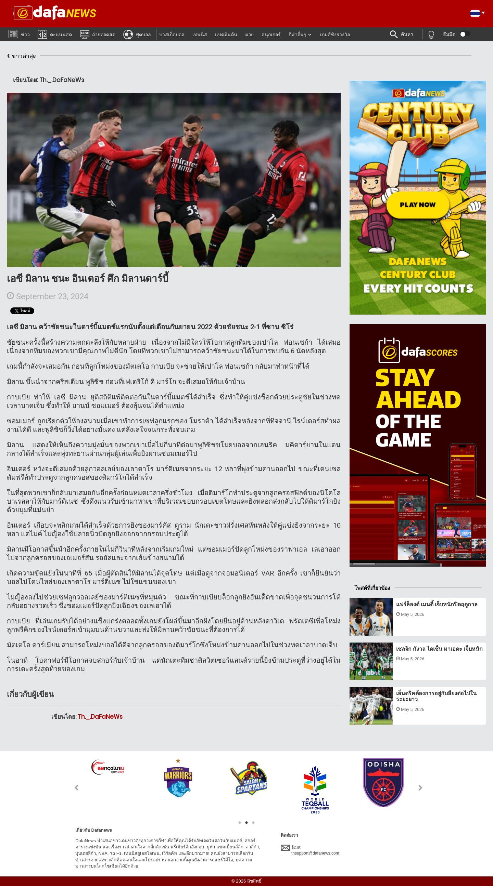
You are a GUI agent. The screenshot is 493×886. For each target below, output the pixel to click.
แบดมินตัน (226, 34)
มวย (249, 34)
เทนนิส (199, 34)
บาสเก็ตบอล (172, 34)
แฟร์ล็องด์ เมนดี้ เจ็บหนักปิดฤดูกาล (437, 604)
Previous (72, 787)
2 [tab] (246, 822)
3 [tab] (253, 822)
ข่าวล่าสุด (22, 56)
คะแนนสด (55, 34)
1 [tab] (239, 822)
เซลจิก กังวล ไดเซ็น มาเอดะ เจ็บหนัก (439, 649)
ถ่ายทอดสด (97, 34)
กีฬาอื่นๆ (297, 34)
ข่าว (19, 33)
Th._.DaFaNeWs (100, 717)
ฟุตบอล (137, 34)
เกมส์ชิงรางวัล (335, 34)
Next (420, 787)
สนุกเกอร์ (271, 34)
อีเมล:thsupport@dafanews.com (310, 850)
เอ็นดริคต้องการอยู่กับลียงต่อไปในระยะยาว (436, 696)
